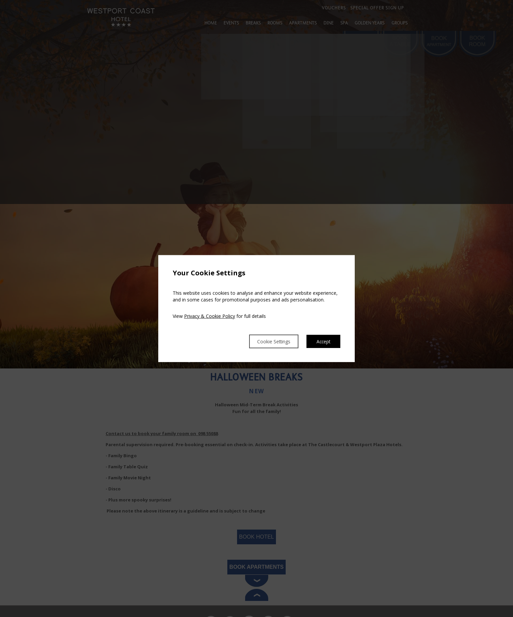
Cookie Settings (266, 341)
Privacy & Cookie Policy (209, 315)
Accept (322, 341)
